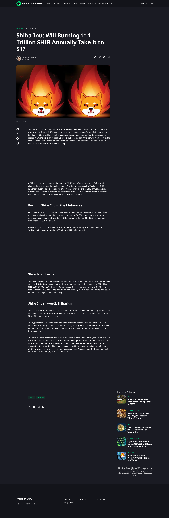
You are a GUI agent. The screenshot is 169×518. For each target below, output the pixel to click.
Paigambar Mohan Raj (29, 57)
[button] (144, 4)
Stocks (129, 396)
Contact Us (66, 499)
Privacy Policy (68, 503)
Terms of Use (100, 499)
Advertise (83, 499)
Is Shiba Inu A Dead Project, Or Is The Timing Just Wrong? (138, 457)
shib (31, 397)
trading (102, 349)
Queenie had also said (47, 189)
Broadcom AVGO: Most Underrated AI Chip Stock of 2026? (139, 401)
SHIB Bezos (73, 183)
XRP (128, 424)
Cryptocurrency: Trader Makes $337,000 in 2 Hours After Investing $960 (139, 443)
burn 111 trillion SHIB (48, 143)
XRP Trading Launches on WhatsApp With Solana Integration (139, 429)
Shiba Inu (19, 28)
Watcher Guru (24, 498)
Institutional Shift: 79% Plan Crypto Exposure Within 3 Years (138, 415)
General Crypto (133, 410)
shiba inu (41, 397)
